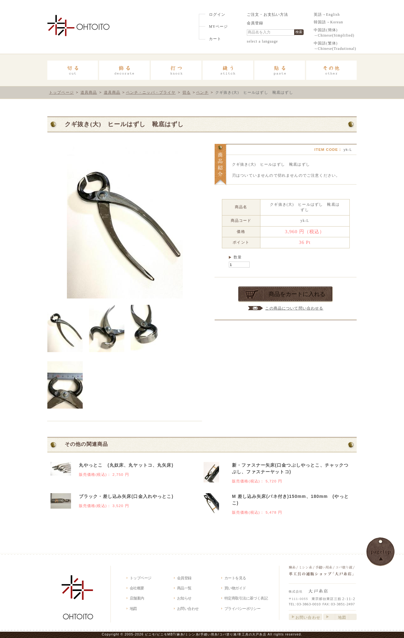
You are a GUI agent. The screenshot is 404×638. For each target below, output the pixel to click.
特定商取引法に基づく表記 (246, 598)
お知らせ (184, 598)
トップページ (61, 92)
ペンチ (202, 92)
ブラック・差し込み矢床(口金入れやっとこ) (126, 496)
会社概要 (137, 588)
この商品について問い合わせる (294, 308)
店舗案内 (137, 598)
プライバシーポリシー (242, 608)
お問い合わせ (188, 608)
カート (215, 39)
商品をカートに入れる (297, 294)
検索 (298, 32)
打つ (176, 70)
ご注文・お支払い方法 (267, 15)
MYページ (218, 27)
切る (72, 70)
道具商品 (88, 92)
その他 (331, 70)
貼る (279, 70)
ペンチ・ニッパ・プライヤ (151, 92)
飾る (124, 70)
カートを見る (235, 578)
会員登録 (255, 23)
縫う (228, 70)
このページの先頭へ (380, 551)
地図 (133, 608)
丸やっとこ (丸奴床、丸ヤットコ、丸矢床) (126, 465)
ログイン (217, 15)
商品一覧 (184, 588)
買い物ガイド (235, 588)
